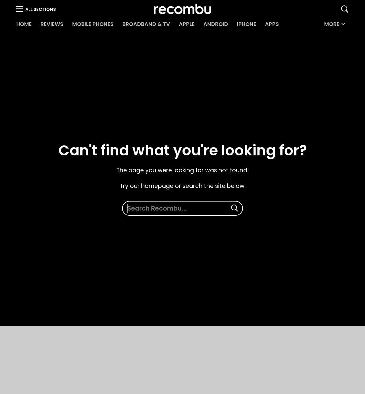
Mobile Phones (93, 24)
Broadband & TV (146, 24)
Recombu (182, 9)
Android (215, 24)
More (331, 24)
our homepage (151, 186)
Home (24, 24)
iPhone (246, 24)
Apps (272, 24)
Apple (187, 24)
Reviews (51, 24)
